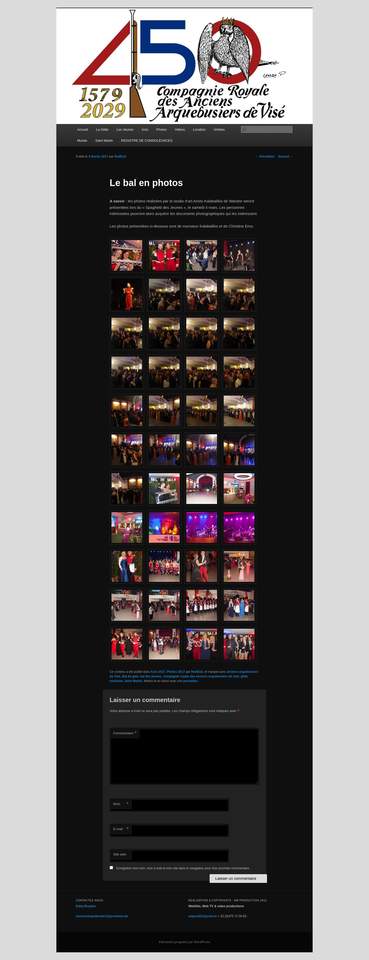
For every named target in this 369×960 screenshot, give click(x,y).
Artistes (219, 129)
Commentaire (125, 733)
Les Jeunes (125, 129)
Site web (119, 854)
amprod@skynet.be (202, 916)
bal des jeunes (150, 676)
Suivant (285, 156)
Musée (82, 140)
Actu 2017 (157, 672)
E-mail (121, 829)
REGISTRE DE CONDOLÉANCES (147, 140)
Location (199, 129)
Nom (121, 804)
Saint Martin (104, 140)
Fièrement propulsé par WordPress (184, 942)
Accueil (82, 129)
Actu (145, 129)
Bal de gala (130, 676)
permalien (190, 681)
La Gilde (102, 129)
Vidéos (180, 129)
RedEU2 (120, 156)
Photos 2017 (176, 672)
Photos (161, 129)
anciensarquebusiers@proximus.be (102, 916)
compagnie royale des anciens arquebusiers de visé (201, 676)
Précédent (264, 156)
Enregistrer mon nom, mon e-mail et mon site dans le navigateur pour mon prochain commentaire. (183, 868)
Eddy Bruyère (86, 906)
